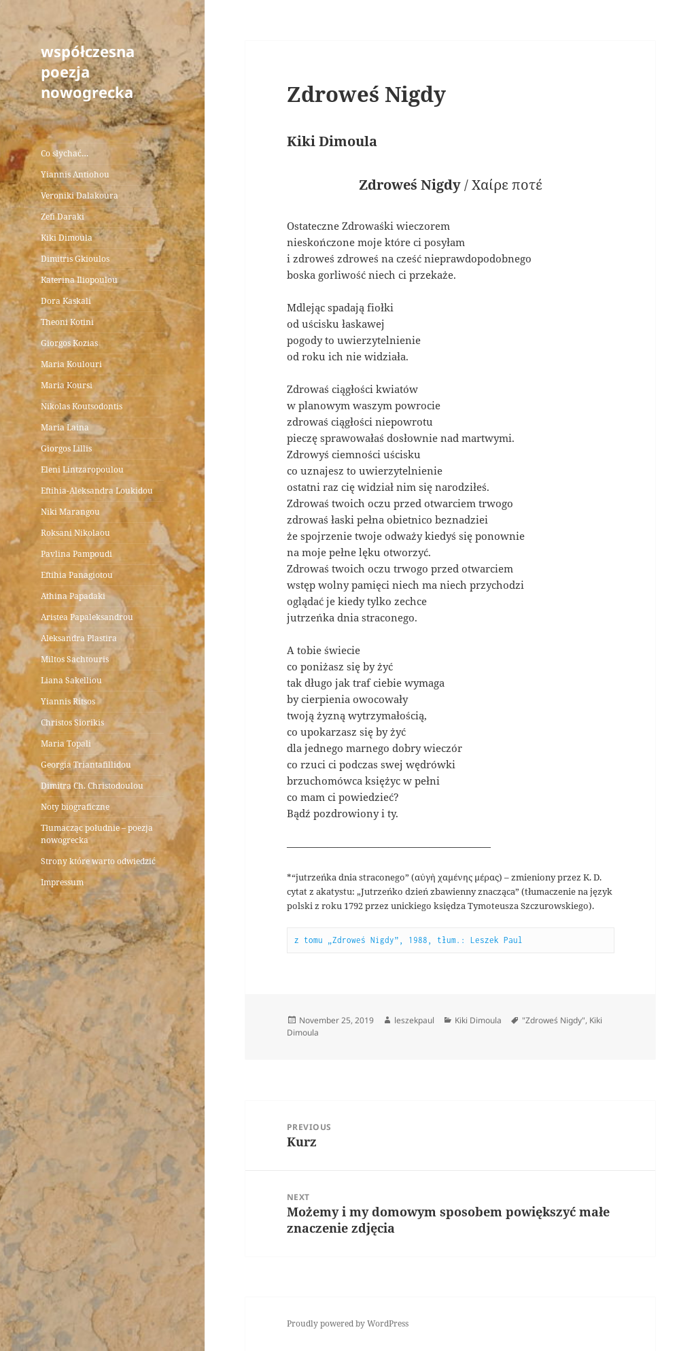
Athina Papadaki (73, 596)
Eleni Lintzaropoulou (82, 469)
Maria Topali (66, 743)
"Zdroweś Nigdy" (553, 1020)
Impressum (62, 882)
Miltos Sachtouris (75, 659)
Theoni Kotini (67, 322)
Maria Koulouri (71, 364)
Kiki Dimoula (66, 237)
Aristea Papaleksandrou (87, 617)
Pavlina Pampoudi (76, 554)
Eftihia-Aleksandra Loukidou (98, 490)
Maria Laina (65, 427)
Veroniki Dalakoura (79, 195)
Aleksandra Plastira (79, 638)
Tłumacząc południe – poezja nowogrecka (97, 834)
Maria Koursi (66, 385)
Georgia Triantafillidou (86, 764)
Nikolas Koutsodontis (81, 406)
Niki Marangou (70, 511)
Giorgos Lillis (66, 448)
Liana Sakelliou (71, 680)
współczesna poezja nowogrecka (88, 71)
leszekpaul (414, 1020)
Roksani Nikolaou (75, 532)
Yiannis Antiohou (75, 174)
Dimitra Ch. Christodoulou (92, 785)
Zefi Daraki (62, 216)
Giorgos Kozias (69, 343)
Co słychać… (64, 153)
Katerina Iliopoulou (79, 280)
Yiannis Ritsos (68, 701)
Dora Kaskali (66, 301)
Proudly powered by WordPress (347, 1323)
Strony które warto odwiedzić (98, 861)
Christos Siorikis (72, 722)
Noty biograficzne (75, 807)
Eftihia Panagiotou (77, 575)
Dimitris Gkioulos (75, 258)
